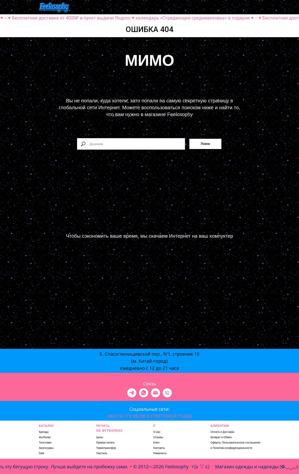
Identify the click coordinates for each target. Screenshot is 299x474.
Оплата (215, 431)
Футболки (45, 437)
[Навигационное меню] (257, 8)
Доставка (228, 431)
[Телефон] (167, 392)
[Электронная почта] (155, 392)
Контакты (159, 447)
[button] (219, 7)
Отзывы (158, 437)
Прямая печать (105, 442)
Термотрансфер (106, 447)
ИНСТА (115, 416)
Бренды (44, 431)
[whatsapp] (143, 392)
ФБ (136, 416)
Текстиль (101, 453)
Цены (99, 437)
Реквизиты (159, 453)
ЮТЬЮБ (183, 416)
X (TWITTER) (160, 416)
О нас (156, 431)
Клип (156, 442)
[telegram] (131, 392)
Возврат (216, 437)
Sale (41, 453)
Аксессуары (46, 447)
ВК (143, 416)
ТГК (128, 416)
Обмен (227, 437)
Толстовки (45, 442)
